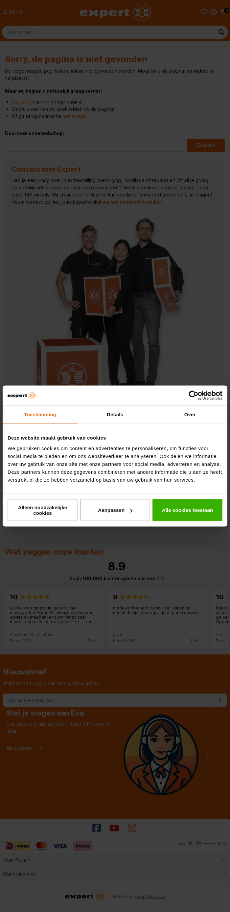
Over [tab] (190, 414)
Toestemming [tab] (40, 414)
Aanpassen (115, 510)
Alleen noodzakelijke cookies (42, 509)
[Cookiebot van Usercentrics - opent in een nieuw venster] (193, 395)
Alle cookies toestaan (187, 510)
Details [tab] (115, 414)
